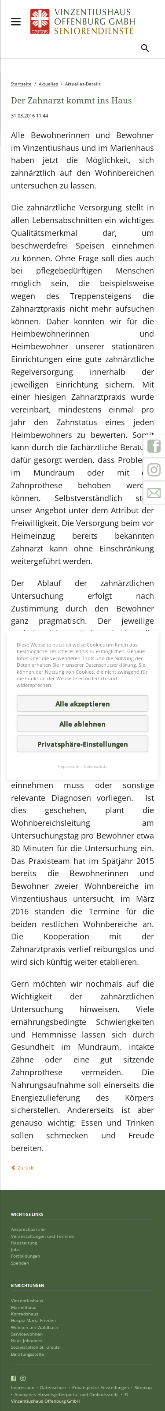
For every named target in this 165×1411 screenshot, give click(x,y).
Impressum (22, 1387)
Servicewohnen (27, 1334)
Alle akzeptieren (82, 703)
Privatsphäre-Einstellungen (100, 1387)
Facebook (154, 446)
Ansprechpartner (28, 1229)
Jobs (15, 1249)
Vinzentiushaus (27, 1301)
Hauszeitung (24, 1243)
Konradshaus (24, 1314)
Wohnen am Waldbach (34, 1327)
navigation (16, 21)
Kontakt (154, 493)
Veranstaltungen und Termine (42, 1236)
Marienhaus (23, 1307)
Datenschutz (53, 1387)
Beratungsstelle (27, 1354)
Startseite (21, 84)
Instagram (154, 469)
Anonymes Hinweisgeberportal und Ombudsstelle (67, 1394)
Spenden (20, 1263)
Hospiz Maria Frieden (33, 1320)
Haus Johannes (26, 1340)
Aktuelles (48, 84)
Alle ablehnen (82, 723)
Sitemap (143, 1387)
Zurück (25, 1167)
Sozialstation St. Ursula (35, 1347)
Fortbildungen (25, 1256)
